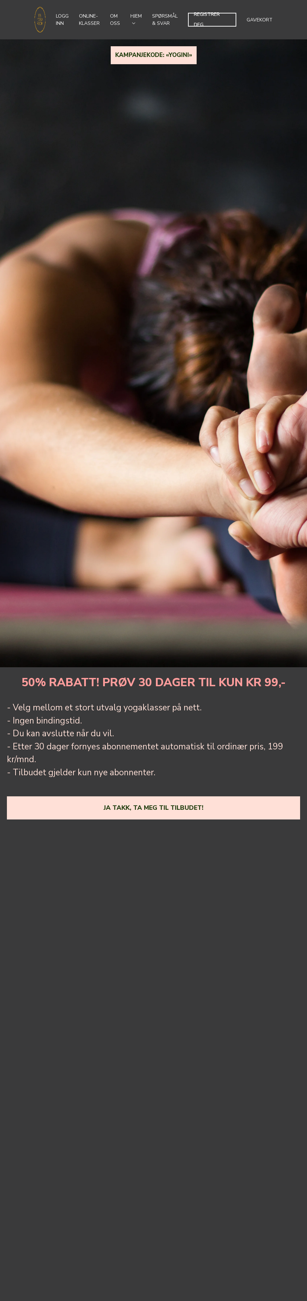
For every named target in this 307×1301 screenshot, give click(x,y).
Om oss (115, 20)
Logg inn (62, 20)
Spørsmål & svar (165, 20)
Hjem (136, 18)
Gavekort (260, 20)
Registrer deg (207, 20)
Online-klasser (89, 20)
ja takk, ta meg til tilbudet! (153, 808)
